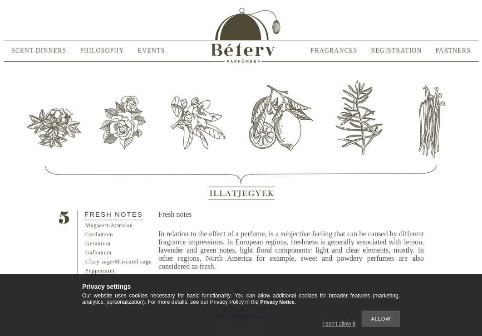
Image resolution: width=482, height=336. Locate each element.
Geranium (98, 243)
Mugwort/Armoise (109, 225)
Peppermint (100, 271)
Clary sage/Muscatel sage (118, 261)
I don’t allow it (338, 324)
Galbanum (98, 252)
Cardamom (99, 234)
